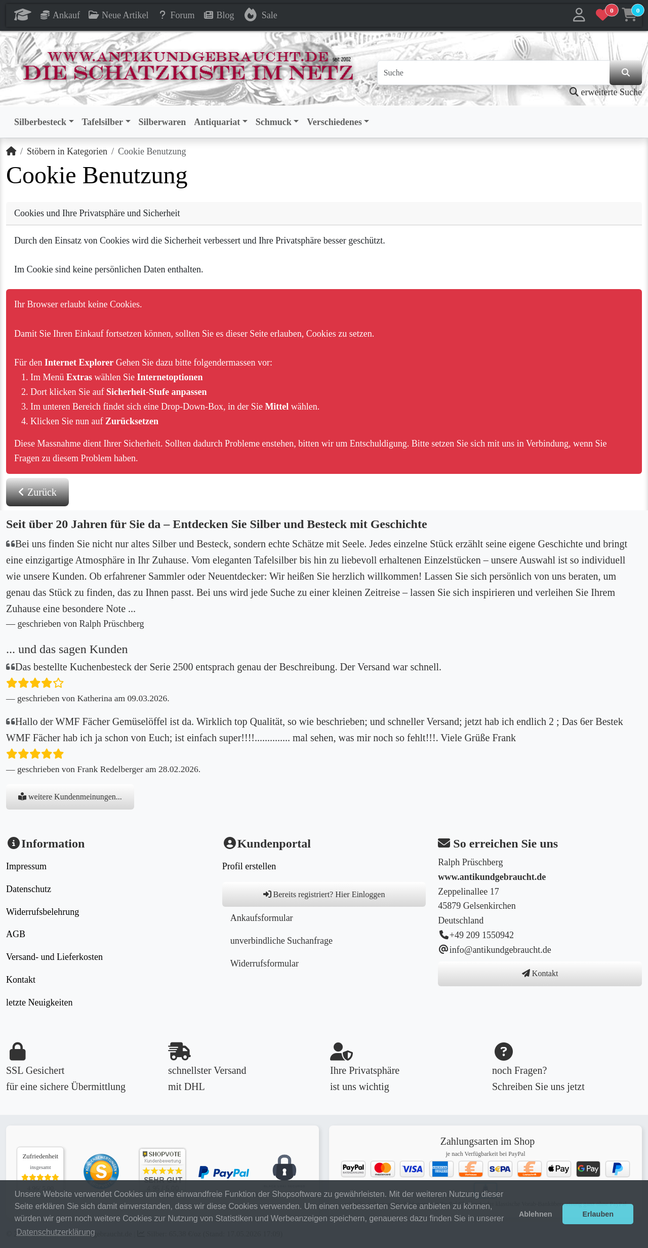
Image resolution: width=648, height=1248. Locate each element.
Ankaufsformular (261, 918)
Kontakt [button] (540, 973)
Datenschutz (28, 889)
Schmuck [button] (274, 122)
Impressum (26, 866)
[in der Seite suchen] (626, 73)
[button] (579, 15)
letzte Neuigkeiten (39, 1002)
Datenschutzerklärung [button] (55, 1232)
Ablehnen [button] (535, 1214)
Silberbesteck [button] (40, 122)
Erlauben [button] (598, 1214)
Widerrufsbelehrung (42, 912)
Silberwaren (162, 122)
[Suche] (493, 73)
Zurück (37, 492)
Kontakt (20, 980)
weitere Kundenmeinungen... (70, 796)
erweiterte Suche (606, 92)
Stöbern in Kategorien (67, 151)
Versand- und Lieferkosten (54, 957)
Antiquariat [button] (217, 122)
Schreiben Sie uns (528, 1086)
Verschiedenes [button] (334, 122)
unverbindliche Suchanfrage (281, 941)
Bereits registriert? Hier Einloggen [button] (324, 894)
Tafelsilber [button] (102, 122)
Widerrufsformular (264, 963)
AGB (15, 934)
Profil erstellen (249, 866)
